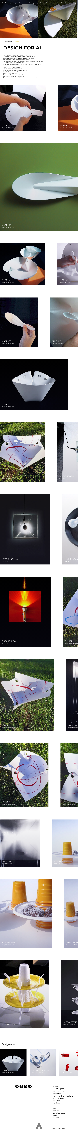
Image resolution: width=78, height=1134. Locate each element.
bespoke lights (58, 1091)
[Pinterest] (17, 1086)
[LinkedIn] (30, 1086)
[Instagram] (25, 1086)
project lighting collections (63, 1096)
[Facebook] (21, 1086)
